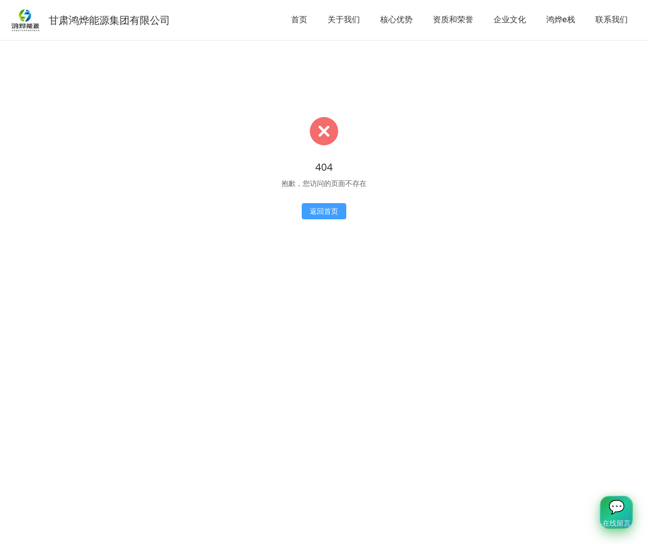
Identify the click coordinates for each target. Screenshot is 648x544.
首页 (299, 19)
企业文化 (510, 19)
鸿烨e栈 (560, 19)
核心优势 (396, 19)
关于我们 (344, 19)
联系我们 (611, 19)
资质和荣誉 (453, 19)
